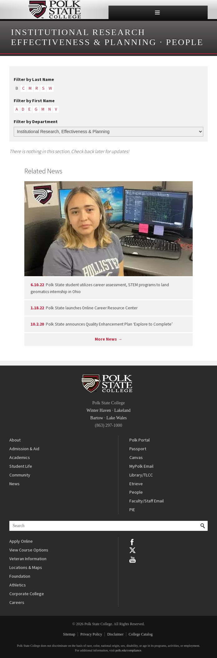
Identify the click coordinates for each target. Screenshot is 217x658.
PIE (132, 509)
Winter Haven (99, 410)
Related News (43, 171)
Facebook (132, 541)
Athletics (17, 585)
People (185, 42)
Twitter (132, 550)
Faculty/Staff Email (146, 501)
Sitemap (69, 634)
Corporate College (26, 593)
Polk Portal (139, 440)
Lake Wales (116, 418)
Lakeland (122, 410)
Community (19, 475)
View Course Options (28, 550)
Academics (19, 457)
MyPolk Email (141, 466)
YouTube (132, 559)
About (15, 440)
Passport (137, 448)
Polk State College (54, 9)
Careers (16, 602)
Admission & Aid (24, 448)
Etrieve (136, 483)
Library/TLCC (141, 475)
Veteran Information (27, 558)
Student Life (20, 466)
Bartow (96, 418)
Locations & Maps (25, 567)
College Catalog (141, 634)
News (14, 483)
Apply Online (21, 541)
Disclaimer (115, 634)
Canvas (136, 457)
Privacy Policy (91, 634)
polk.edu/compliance (128, 650)
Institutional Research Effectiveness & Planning (84, 37)
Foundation (19, 576)
